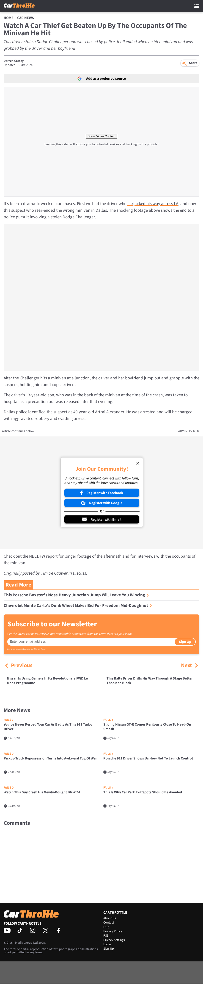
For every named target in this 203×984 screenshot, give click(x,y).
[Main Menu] (196, 6)
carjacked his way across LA (152, 204)
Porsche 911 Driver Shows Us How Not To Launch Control (148, 758)
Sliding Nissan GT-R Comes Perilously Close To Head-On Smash (147, 727)
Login (107, 944)
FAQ (106, 927)
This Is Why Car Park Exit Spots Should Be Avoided (142, 792)
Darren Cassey (14, 61)
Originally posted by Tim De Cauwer (36, 573)
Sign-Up (108, 948)
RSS (105, 935)
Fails (9, 720)
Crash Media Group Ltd (22, 942)
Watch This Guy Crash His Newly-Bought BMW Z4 (42, 792)
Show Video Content (101, 136)
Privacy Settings (114, 940)
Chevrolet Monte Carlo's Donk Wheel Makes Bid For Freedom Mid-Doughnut (78, 606)
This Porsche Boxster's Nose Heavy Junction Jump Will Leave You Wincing (76, 595)
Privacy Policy (40, 649)
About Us (109, 918)
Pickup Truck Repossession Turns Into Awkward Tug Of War (50, 758)
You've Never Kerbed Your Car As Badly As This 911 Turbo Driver (48, 727)
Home (9, 18)
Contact (108, 922)
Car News (25, 18)
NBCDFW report (43, 556)
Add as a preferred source (101, 78)
